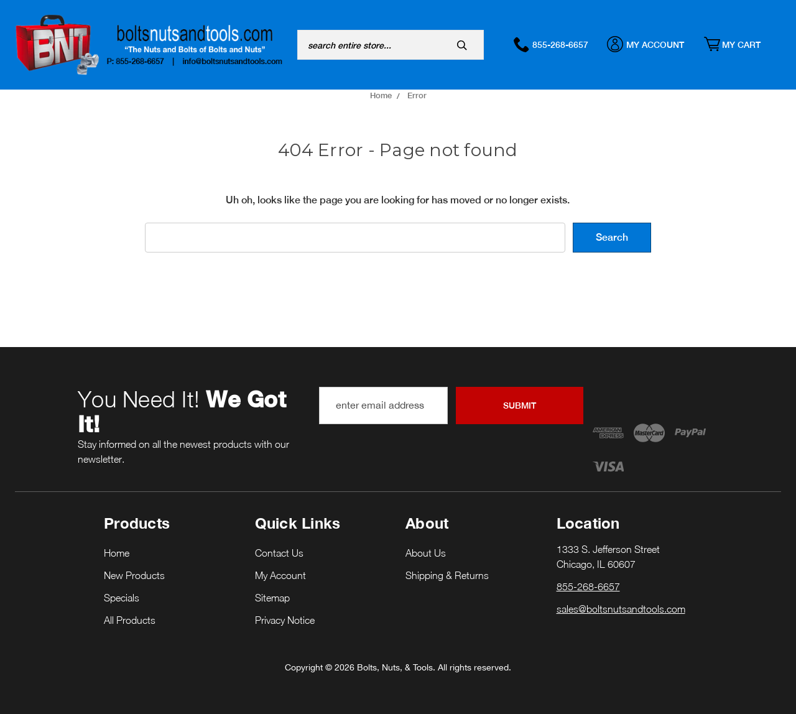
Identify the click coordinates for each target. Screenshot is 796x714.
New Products (134, 575)
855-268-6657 (557, 44)
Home (116, 553)
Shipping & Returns (447, 575)
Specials (121, 597)
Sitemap (272, 597)
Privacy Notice (285, 620)
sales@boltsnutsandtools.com (621, 608)
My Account (652, 44)
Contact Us (279, 553)
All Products (129, 620)
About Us (425, 553)
